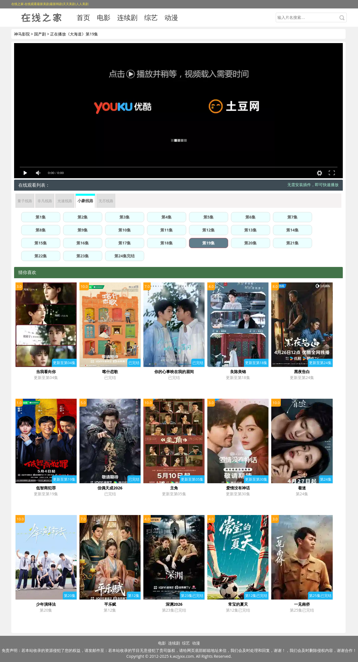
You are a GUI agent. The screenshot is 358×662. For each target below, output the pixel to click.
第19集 (208, 243)
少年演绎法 (46, 604)
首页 (83, 17)
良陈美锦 (238, 371)
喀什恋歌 (110, 371)
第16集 (82, 243)
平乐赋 (110, 604)
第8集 (40, 230)
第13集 (250, 230)
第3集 (124, 217)
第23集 (82, 255)
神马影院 (22, 34)
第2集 (82, 217)
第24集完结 (124, 255)
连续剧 (127, 17)
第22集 (40, 255)
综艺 (151, 17)
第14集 (292, 230)
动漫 (171, 17)
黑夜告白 (302, 371)
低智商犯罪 (46, 488)
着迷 (302, 488)
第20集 (250, 243)
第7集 (292, 217)
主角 (174, 488)
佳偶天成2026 (109, 488)
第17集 (124, 243)
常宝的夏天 (238, 604)
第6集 (250, 217)
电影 (103, 17)
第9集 (82, 230)
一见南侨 (302, 604)
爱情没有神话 (238, 488)
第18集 (166, 243)
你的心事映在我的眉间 (174, 371)
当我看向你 (46, 371)
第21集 (292, 243)
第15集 (40, 243)
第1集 (40, 217)
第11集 (166, 230)
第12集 (208, 230)
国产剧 (40, 34)
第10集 (124, 230)
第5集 (208, 217)
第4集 (166, 217)
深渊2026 (174, 604)
